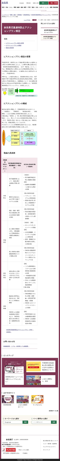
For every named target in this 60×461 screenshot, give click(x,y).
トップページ (5, 14)
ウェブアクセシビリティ (49, 446)
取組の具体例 (10, 48)
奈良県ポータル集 (53, 410)
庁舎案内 (25, 453)
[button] (20, 3)
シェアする (27, 20)
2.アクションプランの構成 (13, 45)
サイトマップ (46, 449)
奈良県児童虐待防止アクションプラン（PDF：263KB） (20, 331)
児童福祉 (19, 14)
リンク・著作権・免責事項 (50, 443)
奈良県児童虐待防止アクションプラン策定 (49, 37)
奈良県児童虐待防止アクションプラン (41, 14)
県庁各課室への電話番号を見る (11, 453)
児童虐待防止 (26, 14)
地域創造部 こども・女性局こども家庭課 (16, 346)
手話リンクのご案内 (24, 449)
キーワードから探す (12, 419)
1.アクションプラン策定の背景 (15, 43)
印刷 (35, 20)
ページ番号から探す (40, 419)
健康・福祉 (13, 14)
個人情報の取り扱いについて (50, 440)
